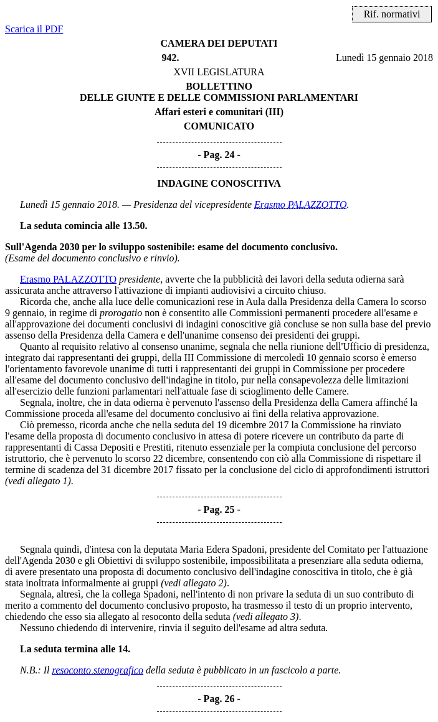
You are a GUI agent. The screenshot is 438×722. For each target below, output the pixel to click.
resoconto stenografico (98, 670)
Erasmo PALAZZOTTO (300, 204)
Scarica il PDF (34, 29)
